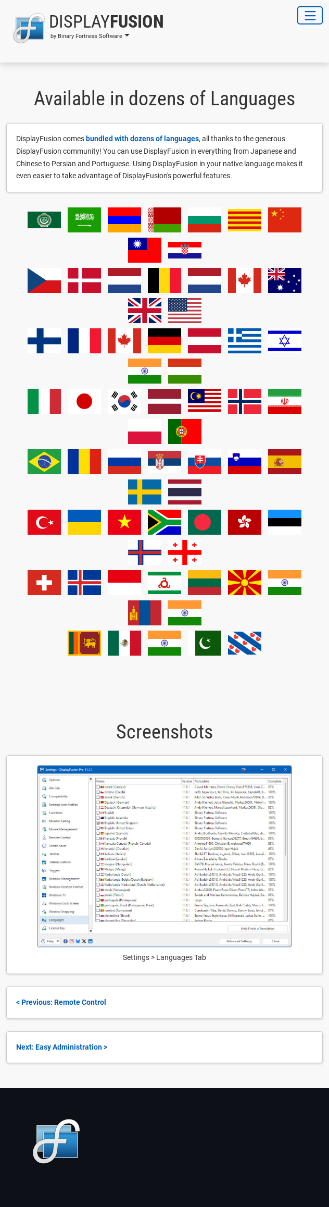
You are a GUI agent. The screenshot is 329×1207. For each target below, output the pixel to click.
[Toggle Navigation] (310, 15)
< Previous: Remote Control (61, 1002)
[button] (85, 28)
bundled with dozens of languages (142, 138)
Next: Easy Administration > (61, 1047)
